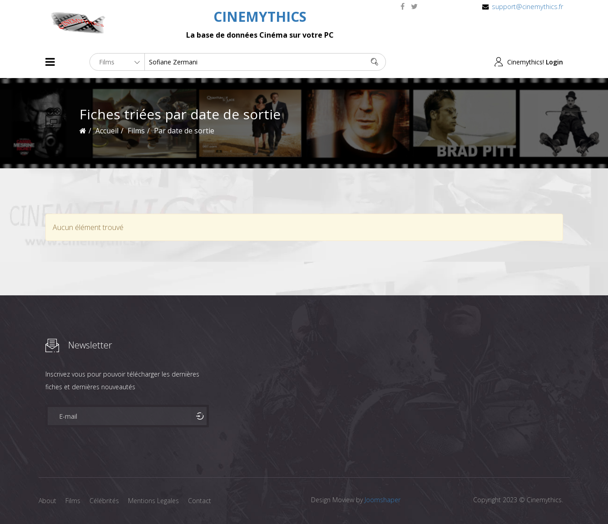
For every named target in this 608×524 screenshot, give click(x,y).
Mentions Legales (153, 500)
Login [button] (554, 62)
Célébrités (104, 500)
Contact (199, 500)
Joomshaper (382, 499)
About (47, 500)
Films (72, 500)
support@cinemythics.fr (527, 6)
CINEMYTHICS (259, 16)
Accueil (107, 131)
